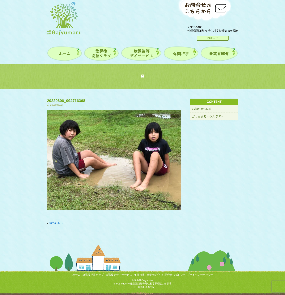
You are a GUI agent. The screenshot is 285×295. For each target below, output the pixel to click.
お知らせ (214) (201, 108)
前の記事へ (56, 223)
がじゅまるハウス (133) (207, 116)
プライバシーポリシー (200, 274)
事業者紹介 (153, 274)
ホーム (76, 274)
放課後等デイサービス (118, 274)
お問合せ (167, 274)
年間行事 (139, 274)
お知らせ (212, 37)
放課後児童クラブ (93, 274)
